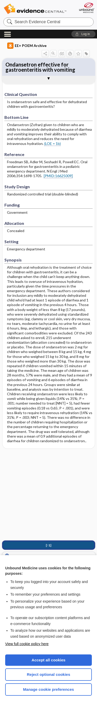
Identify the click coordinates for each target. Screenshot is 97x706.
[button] (83, 34)
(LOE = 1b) (52, 143)
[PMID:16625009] (58, 176)
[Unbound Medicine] (86, 7)
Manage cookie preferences (48, 689)
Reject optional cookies (48, 674)
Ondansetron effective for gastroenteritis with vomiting (40, 67)
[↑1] (48, 545)
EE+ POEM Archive (27, 46)
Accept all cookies (48, 660)
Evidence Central (34, 9)
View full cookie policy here (27, 644)
